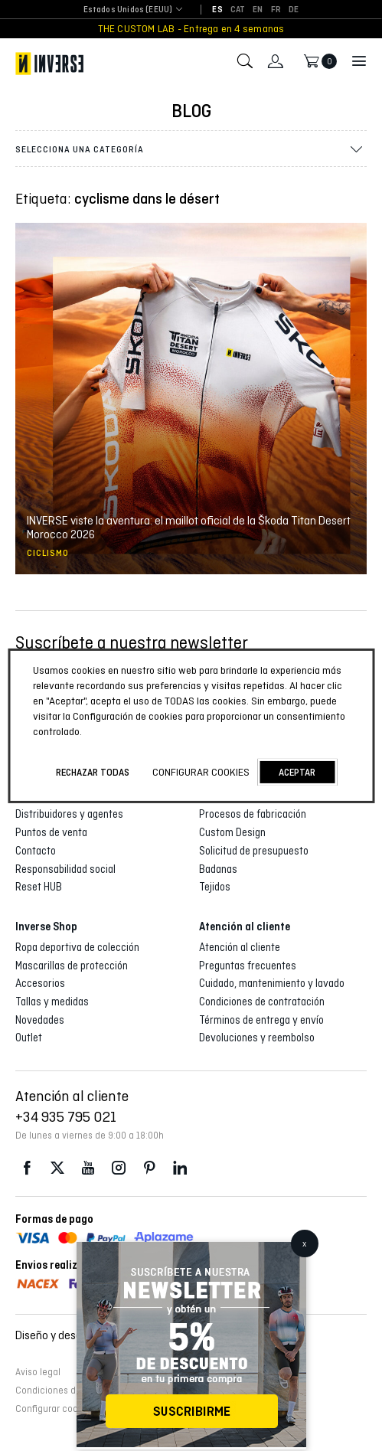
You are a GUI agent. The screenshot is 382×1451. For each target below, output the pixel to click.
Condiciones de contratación (262, 1001)
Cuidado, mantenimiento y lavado (271, 983)
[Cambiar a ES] (217, 10)
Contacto (35, 851)
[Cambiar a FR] (276, 10)
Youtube (88, 1168)
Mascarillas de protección (71, 965)
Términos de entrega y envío (261, 1020)
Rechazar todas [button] (92, 772)
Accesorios (40, 983)
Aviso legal (37, 1372)
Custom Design (232, 832)
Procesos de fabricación (252, 814)
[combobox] (128, 10)
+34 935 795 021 (65, 1116)
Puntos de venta (51, 832)
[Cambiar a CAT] (238, 10)
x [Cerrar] (304, 1243)
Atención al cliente (239, 947)
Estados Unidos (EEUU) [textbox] (128, 10)
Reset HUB (38, 887)
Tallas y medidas (52, 1001)
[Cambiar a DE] (294, 10)
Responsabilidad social (65, 869)
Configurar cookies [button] (55, 1409)
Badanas (218, 869)
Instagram (118, 1168)
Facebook (26, 1168)
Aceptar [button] (297, 772)
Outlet (28, 1037)
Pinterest (149, 1168)
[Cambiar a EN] (258, 10)
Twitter (57, 1168)
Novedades (39, 1020)
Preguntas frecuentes (247, 965)
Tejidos (214, 887)
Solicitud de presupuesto (254, 851)
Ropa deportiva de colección (77, 947)
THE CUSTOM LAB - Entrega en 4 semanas (191, 28)
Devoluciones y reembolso (257, 1037)
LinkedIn (179, 1168)
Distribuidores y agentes (69, 814)
